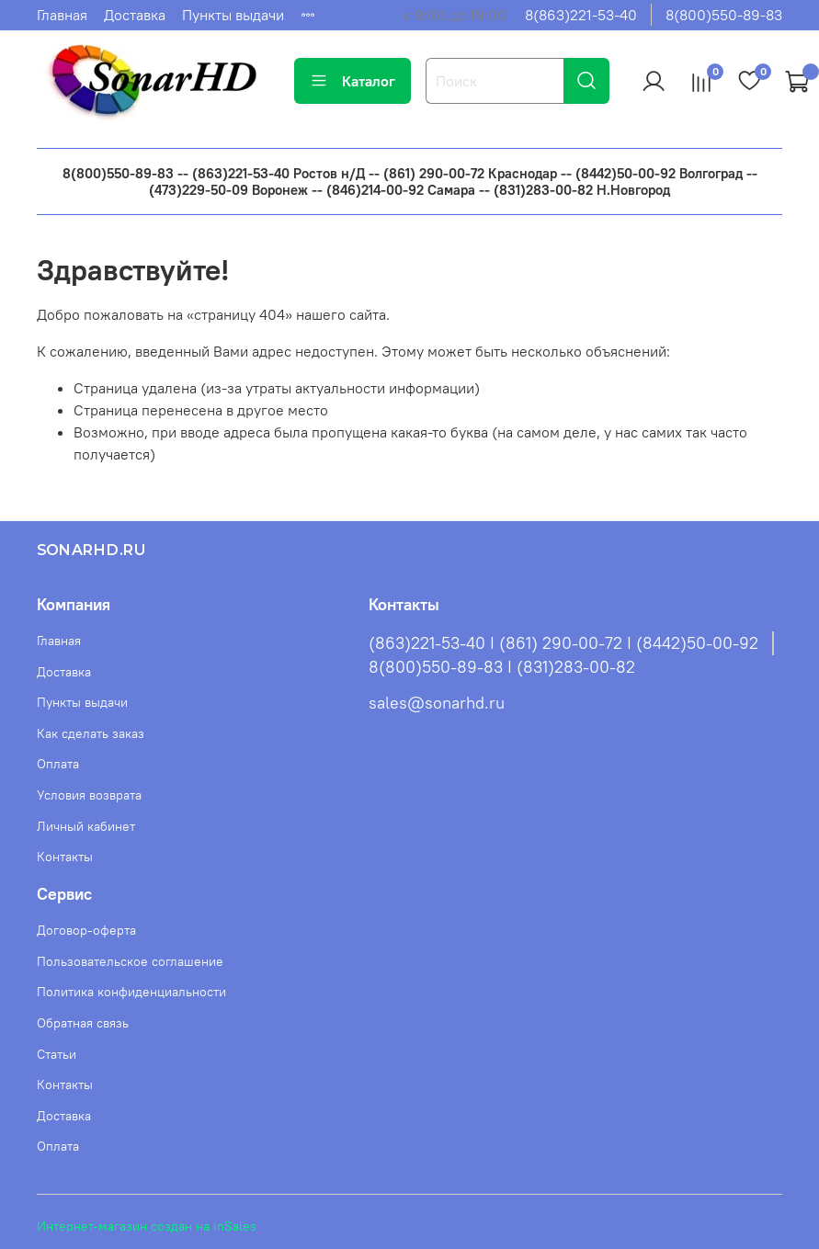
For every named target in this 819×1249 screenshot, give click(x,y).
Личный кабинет (86, 826)
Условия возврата (89, 795)
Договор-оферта (86, 930)
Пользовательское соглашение (130, 961)
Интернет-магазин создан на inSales (146, 1226)
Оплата (58, 763)
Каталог (352, 81)
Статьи (56, 1054)
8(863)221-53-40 (581, 15)
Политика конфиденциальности (131, 991)
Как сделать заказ (90, 733)
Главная (62, 15)
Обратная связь (83, 1023)
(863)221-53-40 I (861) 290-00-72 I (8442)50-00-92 (563, 643)
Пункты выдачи (233, 15)
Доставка (134, 15)
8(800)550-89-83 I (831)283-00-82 (502, 667)
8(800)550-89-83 (723, 15)
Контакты (65, 856)
